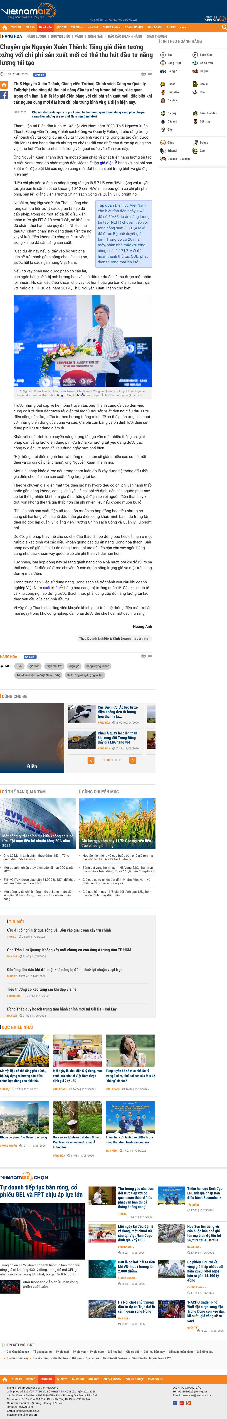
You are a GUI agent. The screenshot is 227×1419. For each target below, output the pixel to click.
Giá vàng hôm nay (18, 1351)
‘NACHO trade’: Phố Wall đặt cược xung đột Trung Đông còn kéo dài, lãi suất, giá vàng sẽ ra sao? (206, 1311)
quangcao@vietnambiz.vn (197, 1395)
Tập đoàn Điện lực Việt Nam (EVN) (38, 675)
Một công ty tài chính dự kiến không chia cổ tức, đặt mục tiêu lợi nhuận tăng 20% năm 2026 (37, 841)
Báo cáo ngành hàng (125, 36)
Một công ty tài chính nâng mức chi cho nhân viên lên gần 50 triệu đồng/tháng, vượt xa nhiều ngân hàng (38, 895)
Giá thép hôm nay (18, 1358)
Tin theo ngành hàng (181, 41)
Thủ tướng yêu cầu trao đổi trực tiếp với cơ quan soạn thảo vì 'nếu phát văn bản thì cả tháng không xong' (136, 1198)
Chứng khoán (8, 1145)
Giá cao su (92, 1358)
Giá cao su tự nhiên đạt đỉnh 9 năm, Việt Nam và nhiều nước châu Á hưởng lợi (116, 881)
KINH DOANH (155, 27)
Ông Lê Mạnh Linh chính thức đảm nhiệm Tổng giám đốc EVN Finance (36, 857)
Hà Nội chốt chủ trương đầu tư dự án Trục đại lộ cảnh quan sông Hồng (136, 1307)
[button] (91, 760)
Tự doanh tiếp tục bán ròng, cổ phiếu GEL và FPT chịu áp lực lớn (41, 1191)
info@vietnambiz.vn (27, 1410)
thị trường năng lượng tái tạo (85, 675)
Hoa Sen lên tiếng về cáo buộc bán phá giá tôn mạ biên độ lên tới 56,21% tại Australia (118, 857)
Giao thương (157, 36)
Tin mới (16, 922)
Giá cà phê (132, 1351)
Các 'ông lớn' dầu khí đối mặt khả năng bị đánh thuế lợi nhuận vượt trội (64, 969)
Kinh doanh (14, 996)
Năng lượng (36, 36)
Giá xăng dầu (205, 1351)
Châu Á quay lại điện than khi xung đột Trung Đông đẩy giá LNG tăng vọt (118, 738)
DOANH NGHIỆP (134, 27)
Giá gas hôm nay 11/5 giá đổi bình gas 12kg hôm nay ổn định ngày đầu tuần (117, 893)
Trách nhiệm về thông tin (22, 1414)
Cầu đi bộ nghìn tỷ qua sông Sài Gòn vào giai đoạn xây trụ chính (59, 930)
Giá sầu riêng (41, 1358)
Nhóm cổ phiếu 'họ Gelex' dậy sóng (23, 1137)
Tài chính (111, 1150)
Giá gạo (76, 1358)
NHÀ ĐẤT (93, 27)
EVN (19, 666)
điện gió (74, 666)
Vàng (79, 36)
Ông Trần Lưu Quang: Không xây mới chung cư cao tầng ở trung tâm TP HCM (69, 950)
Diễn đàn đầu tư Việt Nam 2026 (151, 1358)
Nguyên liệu (60, 36)
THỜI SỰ (16, 27)
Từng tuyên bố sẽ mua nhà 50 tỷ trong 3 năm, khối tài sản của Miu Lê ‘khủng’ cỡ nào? (130, 1076)
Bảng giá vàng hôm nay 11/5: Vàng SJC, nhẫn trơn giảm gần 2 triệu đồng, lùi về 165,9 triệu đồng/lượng (119, 869)
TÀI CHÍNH (77, 27)
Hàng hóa (12, 36)
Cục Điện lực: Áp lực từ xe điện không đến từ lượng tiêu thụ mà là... (119, 712)
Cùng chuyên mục (100, 792)
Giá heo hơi (115, 1351)
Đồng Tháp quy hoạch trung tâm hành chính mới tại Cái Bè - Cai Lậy (62, 1009)
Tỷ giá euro (97, 1351)
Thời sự (11, 936)
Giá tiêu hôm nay (154, 1351)
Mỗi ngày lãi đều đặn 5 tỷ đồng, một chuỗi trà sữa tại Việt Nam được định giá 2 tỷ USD (77, 1076)
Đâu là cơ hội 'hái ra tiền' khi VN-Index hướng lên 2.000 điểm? (136, 1267)
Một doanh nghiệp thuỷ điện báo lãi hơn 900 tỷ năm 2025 (39, 869)
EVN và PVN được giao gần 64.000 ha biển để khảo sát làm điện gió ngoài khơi (39, 881)
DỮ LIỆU (171, 27)
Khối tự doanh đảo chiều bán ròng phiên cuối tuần (50, 1284)
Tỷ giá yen (79, 1351)
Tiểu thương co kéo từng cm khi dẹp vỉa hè (41, 989)
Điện (32, 766)
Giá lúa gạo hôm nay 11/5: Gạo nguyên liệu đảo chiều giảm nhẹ (116, 843)
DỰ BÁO (30, 27)
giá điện (34, 666)
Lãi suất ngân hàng (181, 1351)
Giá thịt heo (60, 1358)
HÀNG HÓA (45, 27)
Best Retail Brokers (115, 1358)
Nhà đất (12, 956)
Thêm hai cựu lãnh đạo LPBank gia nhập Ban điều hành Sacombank (129, 1139)
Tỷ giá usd (62, 1351)
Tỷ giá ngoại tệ (42, 1351)
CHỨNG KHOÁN (112, 27)
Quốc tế (12, 976)
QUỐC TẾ (61, 27)
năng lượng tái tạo (97, 666)
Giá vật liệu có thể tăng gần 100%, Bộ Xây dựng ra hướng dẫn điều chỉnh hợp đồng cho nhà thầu (23, 1076)
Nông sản (95, 36)
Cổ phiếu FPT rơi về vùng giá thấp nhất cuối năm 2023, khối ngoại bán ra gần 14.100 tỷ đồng (205, 1271)
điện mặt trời (54, 666)
